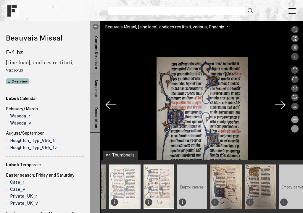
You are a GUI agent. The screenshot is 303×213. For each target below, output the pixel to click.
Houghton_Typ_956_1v (33, 147)
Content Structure (96, 52)
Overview (20, 81)
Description (96, 117)
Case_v (17, 189)
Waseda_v (20, 123)
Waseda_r (20, 116)
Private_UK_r (23, 196)
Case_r (17, 182)
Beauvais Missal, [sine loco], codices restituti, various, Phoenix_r (166, 27)
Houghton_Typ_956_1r (33, 140)
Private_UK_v (24, 203)
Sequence (96, 88)
